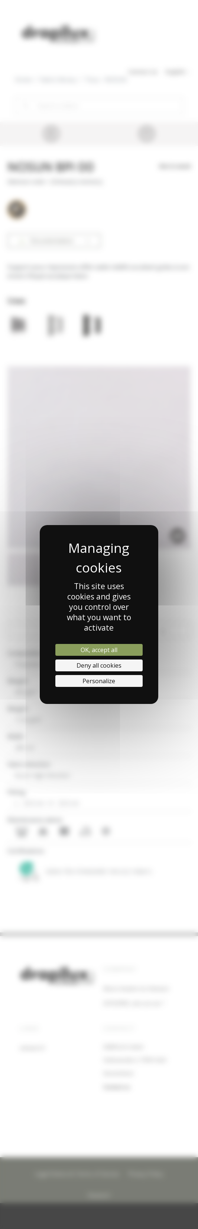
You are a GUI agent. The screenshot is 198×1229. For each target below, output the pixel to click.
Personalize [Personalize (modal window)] (98, 681)
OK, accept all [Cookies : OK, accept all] (99, 650)
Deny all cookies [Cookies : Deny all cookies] (99, 665)
